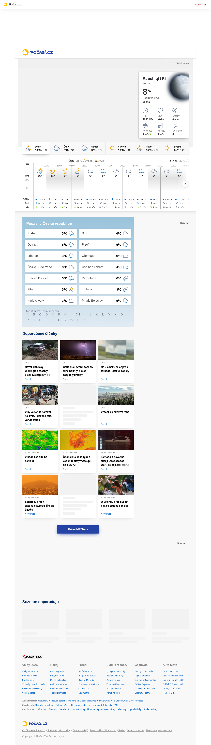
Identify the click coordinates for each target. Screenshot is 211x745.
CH (78, 314)
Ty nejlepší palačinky (115, 671)
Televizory (121, 709)
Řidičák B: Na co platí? (173, 684)
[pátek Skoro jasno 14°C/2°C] (147, 148)
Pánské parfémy (150, 709)
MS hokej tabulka (58, 680)
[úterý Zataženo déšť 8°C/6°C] (64, 148)
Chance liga (83, 688)
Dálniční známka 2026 (173, 676)
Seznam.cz (200, 4)
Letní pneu (98, 709)
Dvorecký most (136, 701)
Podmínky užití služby (58, 730)
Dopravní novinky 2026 (173, 680)
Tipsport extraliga (58, 693)
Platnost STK (169, 693)
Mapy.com (42, 701)
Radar (121, 730)
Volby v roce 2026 (30, 671)
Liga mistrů (83, 693)
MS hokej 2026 (57, 671)
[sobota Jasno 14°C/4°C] (175, 148)
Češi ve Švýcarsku (143, 684)
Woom (67, 705)
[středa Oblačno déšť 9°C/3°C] (92, 148)
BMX (116, 705)
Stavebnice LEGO (67, 709)
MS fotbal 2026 (85, 671)
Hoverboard (96, 705)
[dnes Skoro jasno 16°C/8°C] (36, 148)
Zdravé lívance (113, 680)
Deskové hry (110, 709)
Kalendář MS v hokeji (59, 688)
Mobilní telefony (50, 709)
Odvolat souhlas (135, 730)
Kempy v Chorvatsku (144, 671)
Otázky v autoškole (171, 688)
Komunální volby (29, 676)
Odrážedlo (107, 705)
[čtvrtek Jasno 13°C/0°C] (119, 148)
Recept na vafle (113, 688)
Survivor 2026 (103, 701)
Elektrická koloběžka (80, 705)
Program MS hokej (58, 676)
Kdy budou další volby (32, 688)
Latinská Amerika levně (145, 688)
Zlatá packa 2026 (88, 701)
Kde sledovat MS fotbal (89, 684)
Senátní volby (28, 680)
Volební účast (28, 693)
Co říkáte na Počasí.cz (33, 730)
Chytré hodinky (134, 709)
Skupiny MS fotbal (86, 680)
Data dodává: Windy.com (103, 730)
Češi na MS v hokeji (59, 684)
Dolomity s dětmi (142, 693)
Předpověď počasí (56, 701)
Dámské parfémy (84, 709)
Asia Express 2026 (119, 701)
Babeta (59, 705)
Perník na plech (113, 693)
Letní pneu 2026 (170, 671)
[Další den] (185, 184)
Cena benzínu (72, 701)
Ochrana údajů (80, 730)
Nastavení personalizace (159, 730)
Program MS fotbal (87, 676)
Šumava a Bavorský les (145, 680)
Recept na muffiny (114, 676)
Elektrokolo (40, 705)
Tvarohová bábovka (115, 684)
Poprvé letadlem (142, 676)
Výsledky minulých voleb (33, 684)
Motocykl (50, 705)
